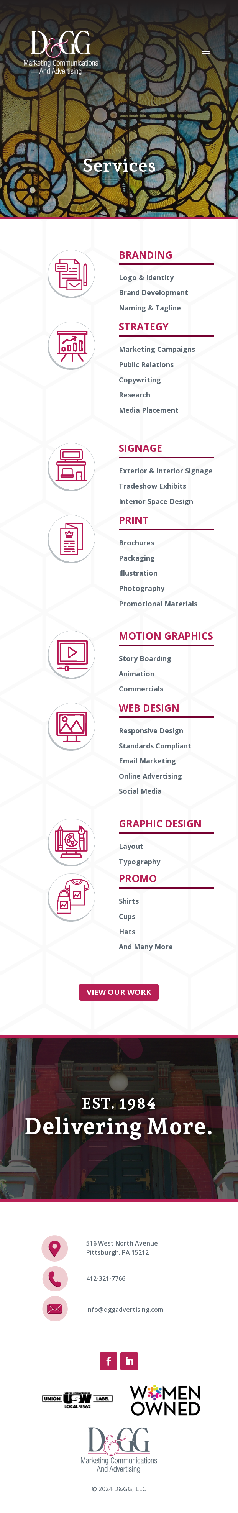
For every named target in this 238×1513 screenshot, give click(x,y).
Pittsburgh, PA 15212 (117, 1252)
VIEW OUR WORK (119, 992)
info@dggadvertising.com (124, 1309)
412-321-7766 (105, 1278)
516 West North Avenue (122, 1243)
